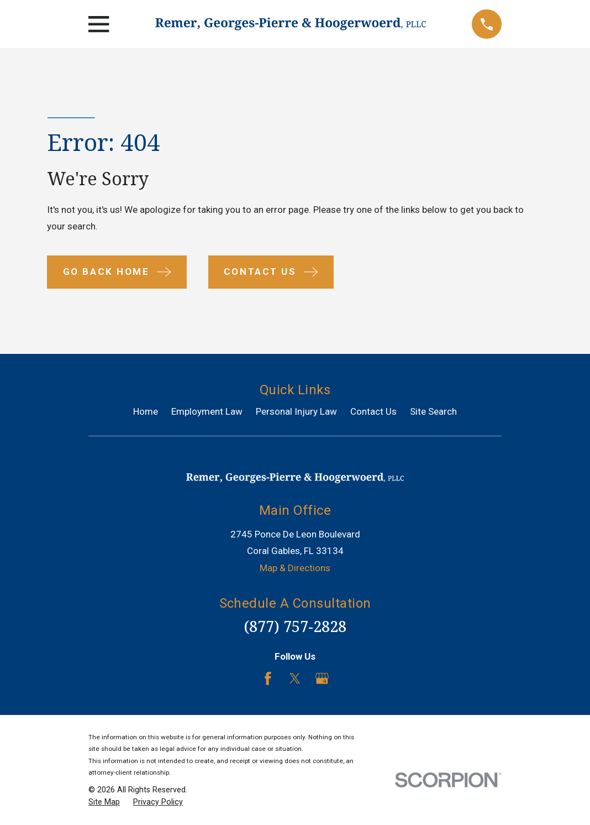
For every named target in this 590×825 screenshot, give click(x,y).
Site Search (433, 411)
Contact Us (373, 411)
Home (145, 411)
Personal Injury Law (296, 411)
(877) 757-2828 (295, 626)
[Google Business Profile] (322, 678)
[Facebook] (268, 678)
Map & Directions (295, 567)
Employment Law (207, 411)
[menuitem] (104, 802)
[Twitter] (295, 678)
